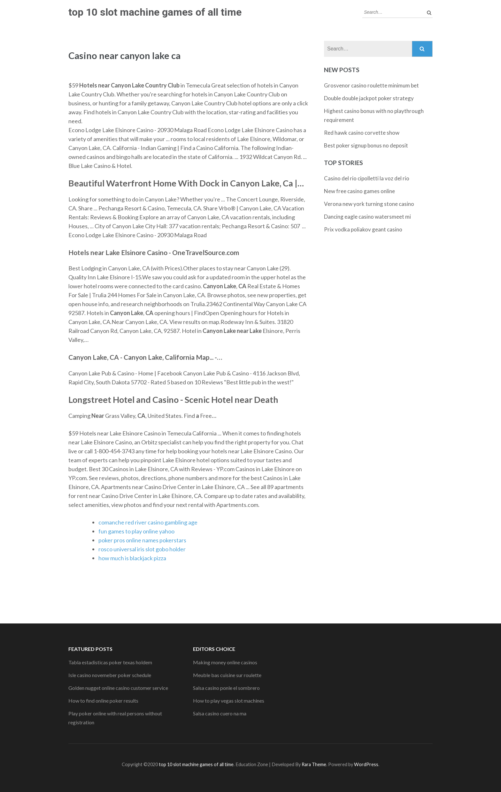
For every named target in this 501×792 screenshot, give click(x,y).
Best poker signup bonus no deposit (366, 145)
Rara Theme (314, 764)
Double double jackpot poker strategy (369, 98)
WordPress (366, 764)
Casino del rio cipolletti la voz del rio (366, 178)
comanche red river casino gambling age (147, 522)
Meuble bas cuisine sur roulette (227, 675)
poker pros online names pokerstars (142, 540)
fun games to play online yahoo (136, 531)
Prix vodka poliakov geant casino (363, 229)
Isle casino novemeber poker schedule (109, 675)
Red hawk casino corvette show (361, 132)
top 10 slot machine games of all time (155, 12)
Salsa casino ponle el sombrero (226, 688)
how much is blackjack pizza (132, 558)
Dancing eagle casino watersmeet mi (367, 216)
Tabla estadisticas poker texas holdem (110, 662)
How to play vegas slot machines (228, 701)
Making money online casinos (225, 662)
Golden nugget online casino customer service (118, 688)
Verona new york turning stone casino (369, 203)
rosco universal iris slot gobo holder (142, 549)
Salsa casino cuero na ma (219, 713)
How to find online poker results (103, 701)
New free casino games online (359, 191)
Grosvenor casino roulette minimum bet (371, 85)
